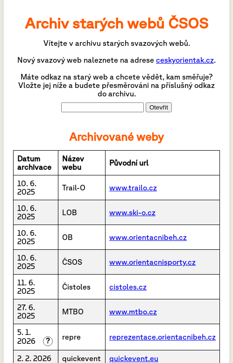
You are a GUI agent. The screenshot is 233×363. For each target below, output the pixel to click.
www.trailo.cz (133, 187)
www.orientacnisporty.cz (152, 262)
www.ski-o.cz (132, 212)
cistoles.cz (128, 287)
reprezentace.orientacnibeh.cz (162, 337)
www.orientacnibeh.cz (148, 237)
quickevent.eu (133, 358)
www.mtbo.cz (133, 311)
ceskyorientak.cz (185, 60)
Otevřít (158, 107)
